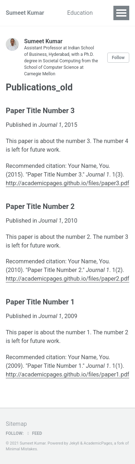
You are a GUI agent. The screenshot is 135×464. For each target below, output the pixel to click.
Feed (34, 433)
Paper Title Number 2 (40, 206)
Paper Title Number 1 (40, 302)
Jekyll (74, 443)
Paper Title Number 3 (40, 110)
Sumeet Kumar (25, 12)
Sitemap (16, 423)
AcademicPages (98, 443)
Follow (118, 57)
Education (80, 12)
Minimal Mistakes (21, 449)
